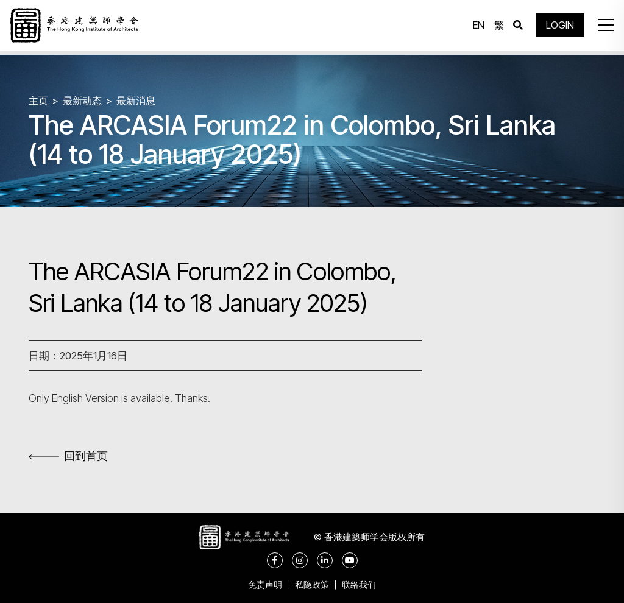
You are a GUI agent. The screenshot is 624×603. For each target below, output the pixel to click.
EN (475, 27)
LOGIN (557, 27)
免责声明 (260, 584)
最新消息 (140, 100)
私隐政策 (312, 584)
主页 (39, 100)
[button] (602, 27)
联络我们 (364, 584)
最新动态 (84, 100)
